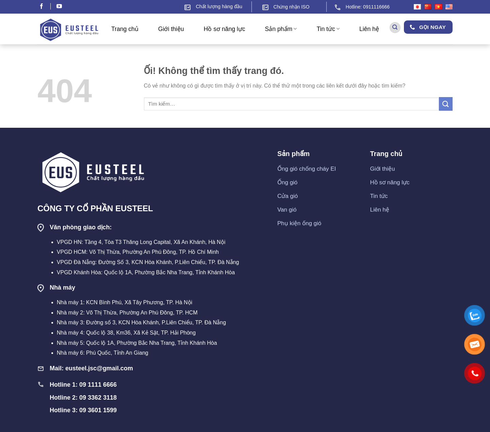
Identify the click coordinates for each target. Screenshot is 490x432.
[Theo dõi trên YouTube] (59, 7)
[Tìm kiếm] (395, 27)
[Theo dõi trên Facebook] (45, 7)
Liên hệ (369, 29)
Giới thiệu (171, 29)
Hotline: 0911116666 (368, 7)
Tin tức (328, 29)
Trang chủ (124, 29)
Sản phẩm (281, 29)
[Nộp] (446, 103)
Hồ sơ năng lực (224, 29)
